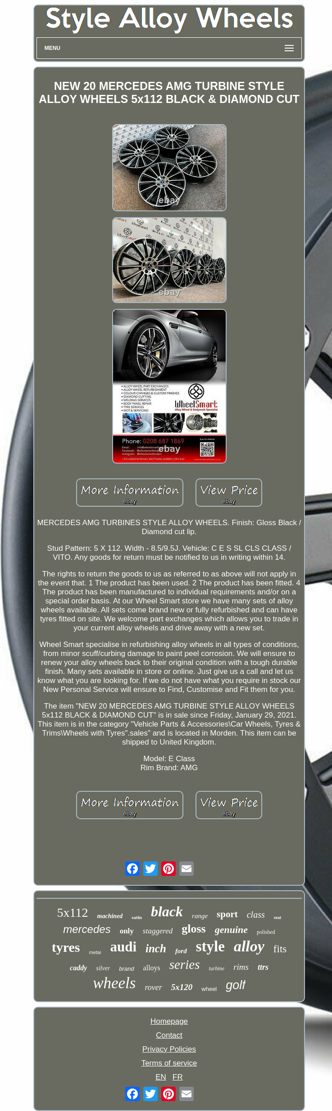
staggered (158, 931)
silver (103, 968)
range (200, 915)
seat (278, 917)
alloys (151, 968)
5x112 (72, 912)
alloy (249, 946)
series (184, 964)
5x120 (182, 987)
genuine (231, 929)
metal (95, 952)
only (127, 931)
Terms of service (169, 1063)
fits (280, 949)
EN (160, 1077)
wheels (114, 983)
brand (126, 968)
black (167, 911)
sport (227, 914)
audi (123, 947)
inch (156, 948)
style (210, 946)
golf (236, 985)
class (256, 914)
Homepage (169, 1021)
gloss (193, 928)
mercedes (86, 929)
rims (241, 967)
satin (137, 917)
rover (153, 987)
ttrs (263, 967)
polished (266, 932)
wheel (209, 989)
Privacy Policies (169, 1049)
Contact (169, 1035)
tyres (66, 947)
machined (110, 916)
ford (181, 951)
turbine (216, 968)
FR (178, 1077)
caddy (78, 968)
